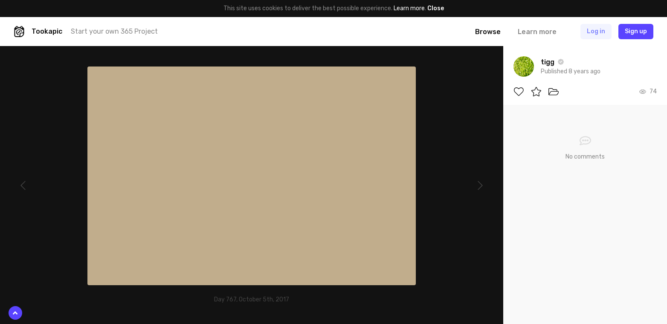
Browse (488, 32)
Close (435, 8)
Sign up (636, 31)
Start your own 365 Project (114, 31)
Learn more (409, 8)
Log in (596, 31)
